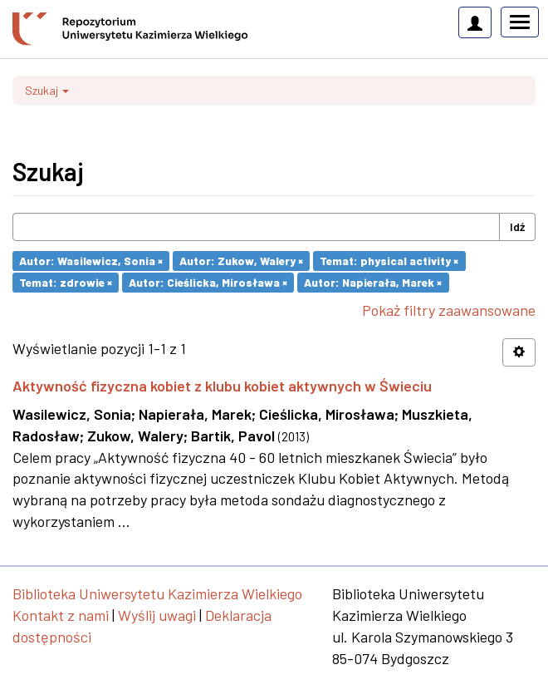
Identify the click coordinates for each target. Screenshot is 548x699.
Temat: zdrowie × (65, 282)
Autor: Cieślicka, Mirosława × (208, 282)
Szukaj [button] (47, 90)
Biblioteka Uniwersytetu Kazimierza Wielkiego (157, 593)
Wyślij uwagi (157, 615)
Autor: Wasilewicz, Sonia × (91, 261)
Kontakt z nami (60, 615)
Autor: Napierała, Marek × (373, 282)
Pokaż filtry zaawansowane (449, 310)
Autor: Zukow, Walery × (241, 261)
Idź (517, 226)
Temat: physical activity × (389, 261)
